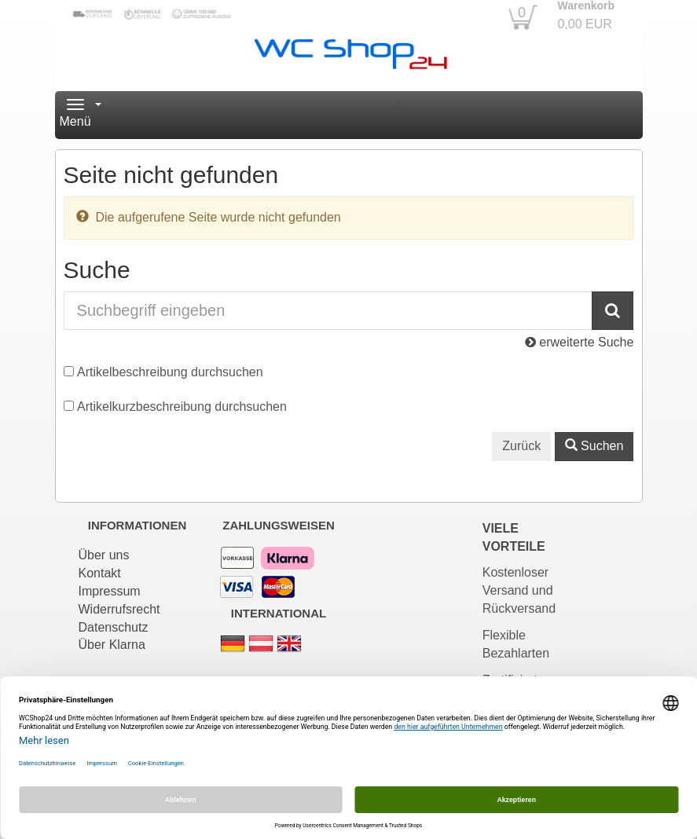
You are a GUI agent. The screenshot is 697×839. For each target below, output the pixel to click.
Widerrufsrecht (119, 609)
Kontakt (100, 573)
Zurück (521, 445)
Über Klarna (112, 644)
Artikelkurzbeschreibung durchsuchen (182, 406)
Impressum (110, 591)
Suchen (594, 445)
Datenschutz (114, 627)
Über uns (104, 555)
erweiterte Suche (579, 342)
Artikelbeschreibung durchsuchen (170, 372)
